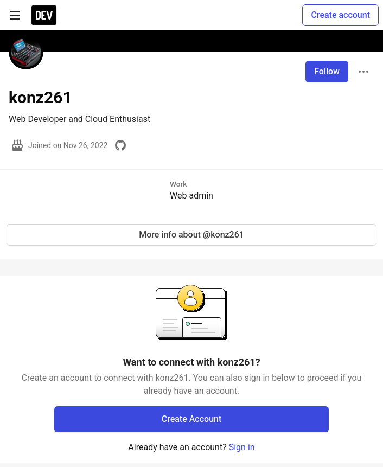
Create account (340, 15)
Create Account (192, 419)
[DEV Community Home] (44, 15)
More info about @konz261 (191, 234)
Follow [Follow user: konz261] (327, 71)
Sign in (242, 447)
